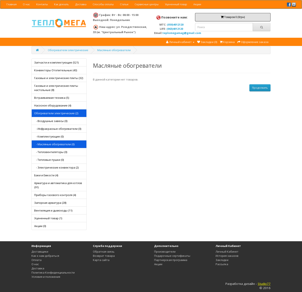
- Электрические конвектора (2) (56, 167)
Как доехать (61, 4)
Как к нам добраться (45, 256)
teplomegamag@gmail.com (181, 33)
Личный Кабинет (227, 251)
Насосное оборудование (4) (52, 105)
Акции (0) (40, 226)
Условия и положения (45, 277)
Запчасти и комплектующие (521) (56, 62)
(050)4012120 (175, 24)
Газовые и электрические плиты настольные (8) (56, 88)
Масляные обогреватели (114, 50)
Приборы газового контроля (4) (55, 195)
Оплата (36, 260)
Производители (165, 251)
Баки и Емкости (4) (46, 175)
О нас (26, 4)
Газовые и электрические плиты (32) (58, 78)
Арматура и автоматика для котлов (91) (58, 185)
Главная (12, 4)
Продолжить (260, 88)
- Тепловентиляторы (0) (50, 152)
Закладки (222, 260)
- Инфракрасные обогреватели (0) (57, 129)
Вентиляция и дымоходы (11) (53, 210)
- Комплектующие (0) (49, 136)
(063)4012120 (175, 29)
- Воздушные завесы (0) (50, 121)
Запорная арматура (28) (50, 203)
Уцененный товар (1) (48, 218)
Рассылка (222, 264)
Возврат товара (104, 256)
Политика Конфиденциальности (53, 272)
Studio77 (264, 284)
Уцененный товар (176, 4)
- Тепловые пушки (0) (49, 160)
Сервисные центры (147, 4)
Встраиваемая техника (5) (51, 98)
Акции (197, 4)
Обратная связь (104, 251)
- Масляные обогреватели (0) (54, 144)
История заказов (227, 256)
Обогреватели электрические (68, 50)
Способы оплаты (103, 4)
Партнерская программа (170, 260)
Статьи (124, 4)
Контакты (42, 4)
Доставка (80, 4)
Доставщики (39, 251)
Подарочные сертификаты (172, 256)
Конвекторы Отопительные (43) (55, 70)
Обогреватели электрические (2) (56, 113)
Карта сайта (101, 260)
